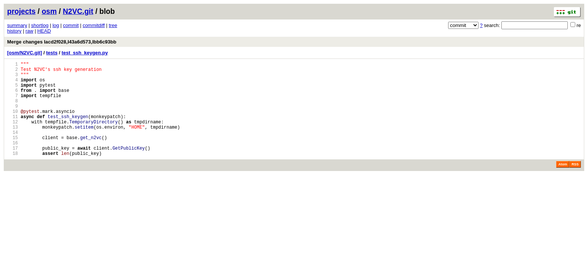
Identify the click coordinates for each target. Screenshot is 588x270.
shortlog (39, 25)
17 (12, 167)
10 (12, 122)
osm (49, 11)
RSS (575, 184)
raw (29, 31)
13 (12, 141)
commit (71, 25)
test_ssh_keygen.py (85, 53)
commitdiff (93, 25)
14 (12, 148)
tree (113, 25)
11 (12, 129)
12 (12, 135)
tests (51, 53)
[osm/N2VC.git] (24, 53)
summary (17, 25)
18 (12, 173)
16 (12, 161)
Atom (562, 184)
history (14, 31)
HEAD (44, 31)
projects (21, 11)
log (55, 25)
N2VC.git (78, 11)
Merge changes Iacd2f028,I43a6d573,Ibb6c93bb (61, 42)
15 (12, 154)
